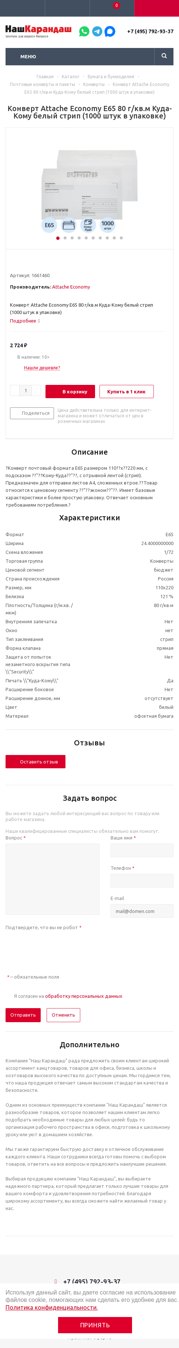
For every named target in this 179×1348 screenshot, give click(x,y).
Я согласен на (68, 996)
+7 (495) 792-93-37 (150, 31)
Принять (95, 1324)
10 (121, 238)
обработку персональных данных (83, 996)
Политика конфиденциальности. (52, 1307)
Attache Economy (71, 286)
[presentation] (62, 947)
